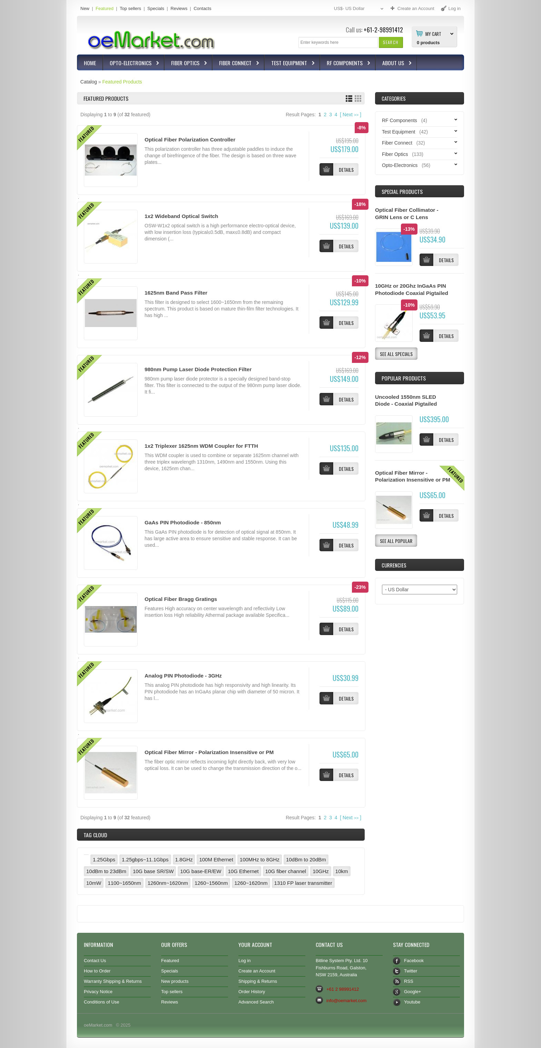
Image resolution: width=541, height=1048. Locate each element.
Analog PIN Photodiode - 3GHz (183, 676)
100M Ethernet (216, 859)
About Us (394, 64)
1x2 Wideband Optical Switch (181, 216)
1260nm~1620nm (168, 883)
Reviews (178, 8)
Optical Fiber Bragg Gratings (181, 599)
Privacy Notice (98, 991)
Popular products (404, 378)
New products (174, 981)
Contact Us (95, 960)
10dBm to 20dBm (306, 859)
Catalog (88, 82)
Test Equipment (290, 64)
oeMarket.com (98, 1025)
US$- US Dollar (359, 9)
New (84, 8)
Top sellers (130, 8)
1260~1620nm (250, 883)
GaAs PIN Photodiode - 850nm (183, 522)
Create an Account (256, 970)
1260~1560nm (211, 883)
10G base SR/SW (153, 871)
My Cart (433, 33)
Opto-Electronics (131, 64)
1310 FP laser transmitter (303, 883)
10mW (93, 883)
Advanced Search (256, 1002)
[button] (391, 42)
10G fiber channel (285, 871)
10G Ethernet (243, 871)
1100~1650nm (124, 883)
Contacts (202, 8)
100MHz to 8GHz (259, 859)
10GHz (321, 871)
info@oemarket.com (346, 1000)
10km (341, 871)
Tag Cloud (95, 835)
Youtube (412, 1002)
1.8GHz (184, 859)
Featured (105, 8)
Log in (244, 960)
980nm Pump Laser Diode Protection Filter (198, 369)
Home (90, 63)
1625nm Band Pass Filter (176, 293)
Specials (155, 8)
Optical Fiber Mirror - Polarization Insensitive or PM (209, 752)
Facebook (414, 960)
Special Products (402, 191)
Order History (251, 991)
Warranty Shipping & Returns (113, 981)
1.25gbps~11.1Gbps (145, 859)
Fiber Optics (186, 64)
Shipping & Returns (257, 981)
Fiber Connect (236, 64)
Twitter (410, 970)
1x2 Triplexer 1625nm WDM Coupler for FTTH (201, 446)
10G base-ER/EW (200, 871)
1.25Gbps (104, 859)
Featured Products (122, 82)
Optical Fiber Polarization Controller (190, 139)
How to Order (97, 970)
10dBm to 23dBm (106, 871)
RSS (408, 981)
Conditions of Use (101, 1002)
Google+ (412, 991)
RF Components (345, 64)
